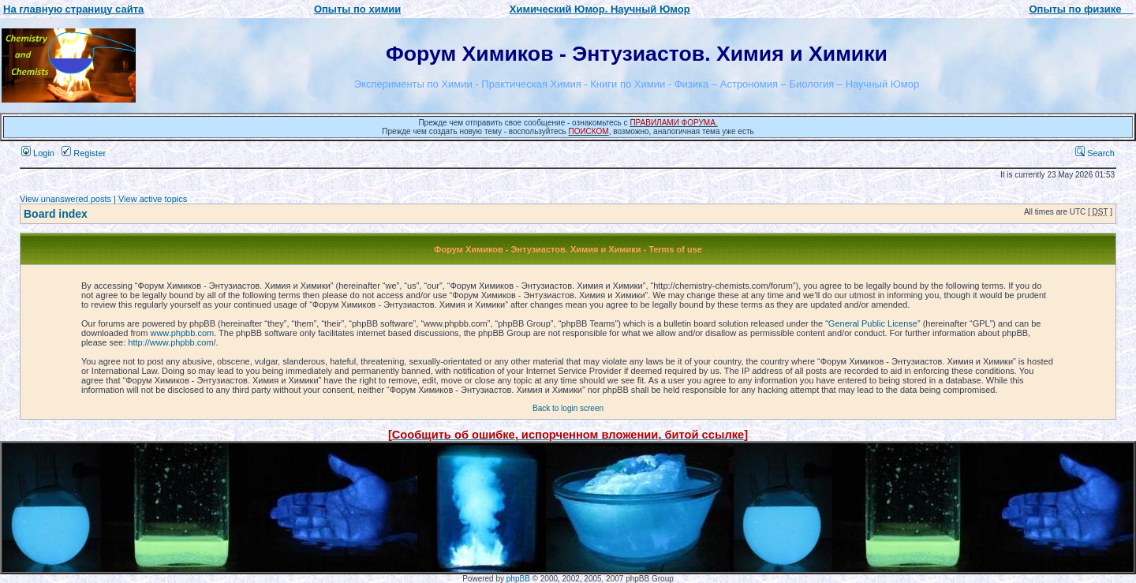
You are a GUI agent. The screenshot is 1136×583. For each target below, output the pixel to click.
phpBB (518, 578)
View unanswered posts (65, 199)
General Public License (872, 323)
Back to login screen (568, 408)
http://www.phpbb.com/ (171, 342)
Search (1095, 153)
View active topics (152, 199)
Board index (56, 213)
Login (37, 153)
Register (84, 153)
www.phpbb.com (182, 333)
